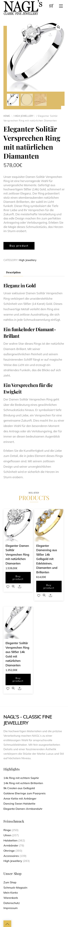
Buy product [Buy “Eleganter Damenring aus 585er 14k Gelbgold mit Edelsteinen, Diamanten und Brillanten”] (48, 586)
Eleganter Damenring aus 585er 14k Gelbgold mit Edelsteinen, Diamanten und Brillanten (46, 559)
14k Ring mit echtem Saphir (21, 777)
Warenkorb (10, 897)
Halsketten (10, 840)
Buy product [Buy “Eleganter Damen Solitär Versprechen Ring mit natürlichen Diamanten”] (18, 577)
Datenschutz (11, 902)
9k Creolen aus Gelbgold (19, 787)
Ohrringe (9, 850)
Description (13, 272)
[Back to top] (7, 923)
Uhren (7, 835)
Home (6, 115)
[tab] (13, 272)
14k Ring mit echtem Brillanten (23, 782)
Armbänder (10, 845)
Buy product (18, 245)
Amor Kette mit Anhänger (19, 798)
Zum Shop (9, 882)
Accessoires (11, 855)
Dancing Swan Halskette (19, 803)
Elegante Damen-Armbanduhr (22, 808)
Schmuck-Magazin (15, 887)
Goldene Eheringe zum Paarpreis (24, 793)
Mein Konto (10, 892)
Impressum (10, 907)
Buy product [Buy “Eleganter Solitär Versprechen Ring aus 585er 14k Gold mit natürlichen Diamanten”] (18, 679)
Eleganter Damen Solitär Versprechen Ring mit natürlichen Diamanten (17, 554)
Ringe (7, 830)
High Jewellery (23, 115)
